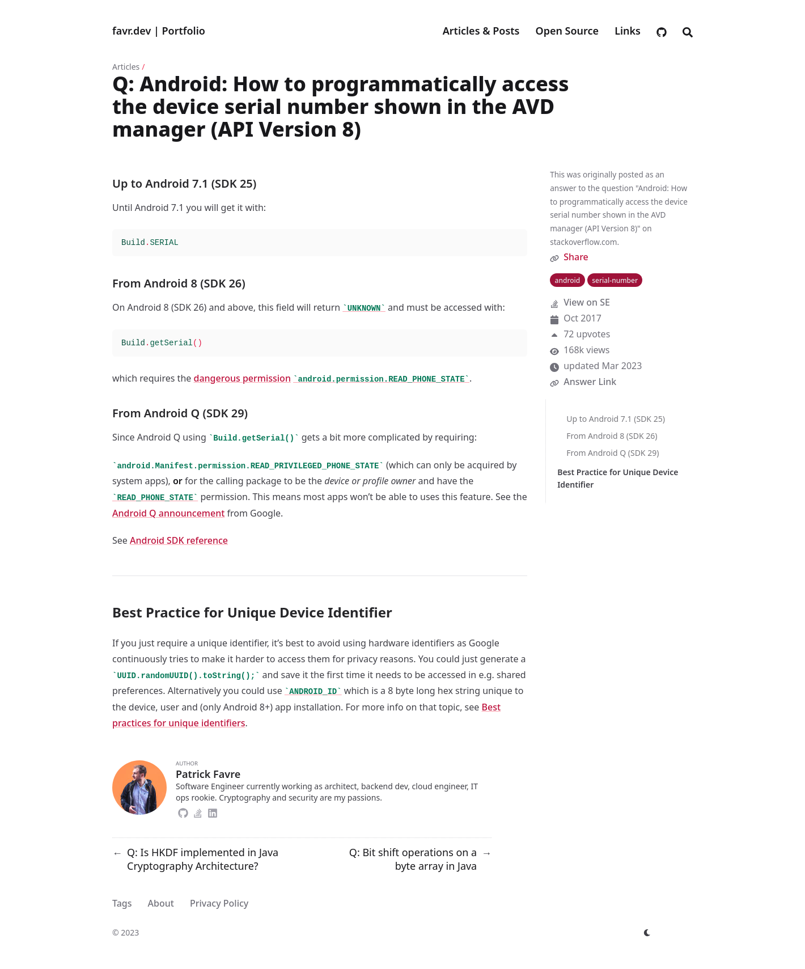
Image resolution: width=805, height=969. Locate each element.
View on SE (587, 302)
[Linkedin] (212, 811)
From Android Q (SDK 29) (612, 452)
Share (576, 257)
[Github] (183, 811)
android (568, 280)
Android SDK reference (179, 540)
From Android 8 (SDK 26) (611, 435)
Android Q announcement (168, 513)
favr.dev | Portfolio (158, 30)
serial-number (615, 280)
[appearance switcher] (647, 932)
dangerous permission (241, 378)
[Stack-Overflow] (197, 811)
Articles (125, 66)
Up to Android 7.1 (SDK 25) (615, 418)
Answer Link (590, 381)
